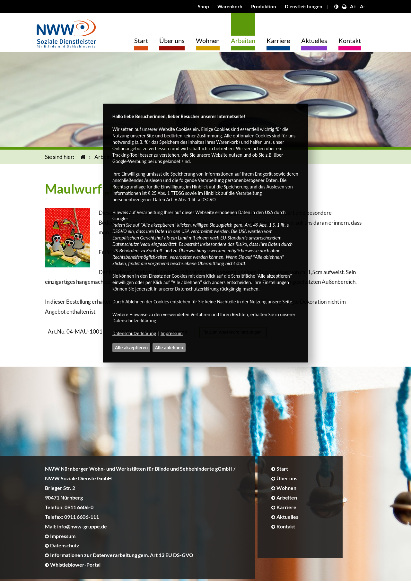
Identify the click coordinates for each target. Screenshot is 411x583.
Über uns (172, 40)
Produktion (263, 6)
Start (141, 40)
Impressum (172, 333)
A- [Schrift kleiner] (362, 6)
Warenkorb (229, 6)
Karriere (278, 40)
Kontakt (349, 40)
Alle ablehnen (169, 347)
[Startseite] (81, 159)
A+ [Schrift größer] (353, 6)
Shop (203, 6)
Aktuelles (314, 40)
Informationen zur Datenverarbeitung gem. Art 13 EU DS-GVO (121, 557)
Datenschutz (64, 547)
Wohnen (208, 40)
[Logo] (66, 31)
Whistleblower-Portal (75, 566)
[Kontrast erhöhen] (336, 6)
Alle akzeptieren (131, 347)
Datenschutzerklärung (134, 333)
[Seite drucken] (344, 6)
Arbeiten (243, 40)
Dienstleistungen (303, 6)
